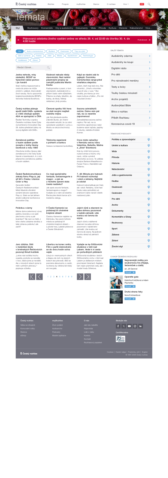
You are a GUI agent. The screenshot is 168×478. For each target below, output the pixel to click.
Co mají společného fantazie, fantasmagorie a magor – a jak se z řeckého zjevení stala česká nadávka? (59, 239)
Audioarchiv (57, 396)
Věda (93, 28)
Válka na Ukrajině (27, 392)
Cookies (110, 419)
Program (65, 4)
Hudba (115, 181)
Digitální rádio (118, 68)
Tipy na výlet (80, 51)
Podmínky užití (134, 419)
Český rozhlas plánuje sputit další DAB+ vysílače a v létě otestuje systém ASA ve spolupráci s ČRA (29, 143)
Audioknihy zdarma (121, 56)
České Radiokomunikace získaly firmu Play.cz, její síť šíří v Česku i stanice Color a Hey (28, 238)
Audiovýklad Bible (121, 105)
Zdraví (35, 60)
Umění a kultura (120, 145)
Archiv (115, 205)
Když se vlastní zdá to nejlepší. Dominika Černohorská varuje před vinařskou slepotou (89, 94)
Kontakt (87, 406)
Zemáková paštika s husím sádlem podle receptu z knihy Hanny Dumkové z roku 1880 (27, 189)
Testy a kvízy (118, 86)
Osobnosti (117, 187)
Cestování (65, 51)
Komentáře (47, 28)
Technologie (88, 56)
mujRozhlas (81, 4)
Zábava (115, 234)
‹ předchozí (39, 367)
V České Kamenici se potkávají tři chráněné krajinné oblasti (57, 286)
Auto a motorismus (35, 51)
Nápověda (88, 396)
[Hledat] (149, 4)
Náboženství (118, 169)
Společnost (72, 56)
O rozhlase (111, 4)
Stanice (96, 4)
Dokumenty (82, 28)
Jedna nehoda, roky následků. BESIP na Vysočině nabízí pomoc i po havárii (27, 94)
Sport (114, 228)
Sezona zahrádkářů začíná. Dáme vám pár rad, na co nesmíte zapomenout (88, 143)
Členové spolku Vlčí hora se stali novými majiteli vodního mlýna (58, 141)
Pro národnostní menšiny (125, 80)
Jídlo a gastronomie (122, 175)
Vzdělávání (22, 60)
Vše (19, 51)
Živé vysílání (57, 392)
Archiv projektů (119, 99)
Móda (59, 56)
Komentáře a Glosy (121, 217)
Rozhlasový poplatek (93, 409)
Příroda (102, 28)
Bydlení (52, 51)
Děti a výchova (24, 56)
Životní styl (117, 246)
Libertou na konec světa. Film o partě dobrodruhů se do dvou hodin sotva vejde (58, 339)
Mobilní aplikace (59, 403)
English (145, 419)
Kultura (112, 28)
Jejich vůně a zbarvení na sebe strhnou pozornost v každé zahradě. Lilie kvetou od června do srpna (89, 288)
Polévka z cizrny (24, 283)
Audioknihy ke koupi (122, 62)
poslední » (87, 367)
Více (133, 28)
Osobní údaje (121, 419)
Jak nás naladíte (91, 392)
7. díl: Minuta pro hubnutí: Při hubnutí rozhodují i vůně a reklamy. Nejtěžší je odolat (90, 238)
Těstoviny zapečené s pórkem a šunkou (56, 186)
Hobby (39, 56)
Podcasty (56, 399)
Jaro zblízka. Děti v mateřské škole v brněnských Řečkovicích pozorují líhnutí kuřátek (29, 339)
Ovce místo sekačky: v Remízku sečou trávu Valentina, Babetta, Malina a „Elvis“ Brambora (90, 189)
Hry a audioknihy (64, 28)
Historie (123, 28)
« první (32, 367)
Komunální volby (27, 396)
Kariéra (87, 403)
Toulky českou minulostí (124, 93)
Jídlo (49, 56)
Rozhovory (32, 28)
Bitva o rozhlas (119, 111)
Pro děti (115, 74)
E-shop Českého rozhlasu (124, 257)
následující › (80, 367)
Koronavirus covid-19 (123, 124)
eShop (23, 403)
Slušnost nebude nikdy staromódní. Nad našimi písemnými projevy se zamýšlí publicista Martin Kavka (58, 95)
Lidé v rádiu (89, 399)
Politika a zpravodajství (123, 139)
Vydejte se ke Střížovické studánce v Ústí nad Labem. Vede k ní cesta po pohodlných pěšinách (89, 339)
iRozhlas (51, 4)
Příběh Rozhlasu (120, 117)
